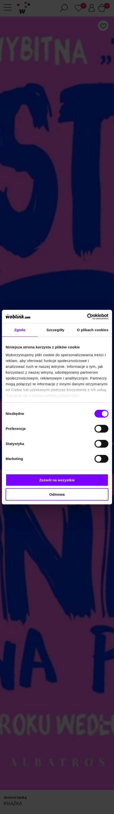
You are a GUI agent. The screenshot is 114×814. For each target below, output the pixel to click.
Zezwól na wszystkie (57, 480)
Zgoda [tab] (19, 330)
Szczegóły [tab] (55, 330)
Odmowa (57, 494)
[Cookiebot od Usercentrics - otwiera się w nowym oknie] (87, 316)
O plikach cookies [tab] (92, 330)
